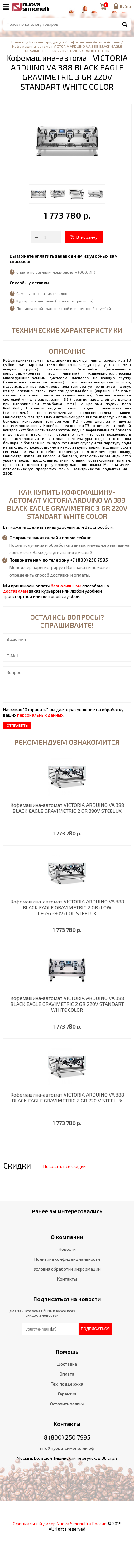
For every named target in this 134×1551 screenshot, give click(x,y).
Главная (18, 42)
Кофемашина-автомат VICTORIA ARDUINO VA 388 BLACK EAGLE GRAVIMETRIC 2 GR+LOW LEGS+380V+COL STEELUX (67, 907)
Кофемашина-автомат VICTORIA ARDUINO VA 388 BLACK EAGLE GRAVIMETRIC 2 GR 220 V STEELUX (67, 1097)
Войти (125, 6)
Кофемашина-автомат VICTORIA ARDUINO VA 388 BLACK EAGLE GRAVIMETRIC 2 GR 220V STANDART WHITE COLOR (67, 1004)
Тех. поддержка (67, 1383)
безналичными (66, 585)
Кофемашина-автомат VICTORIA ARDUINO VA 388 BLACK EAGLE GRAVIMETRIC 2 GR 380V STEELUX (67, 808)
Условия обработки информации (67, 1269)
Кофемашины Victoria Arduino (94, 42)
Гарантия (67, 1393)
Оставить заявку (67, 1403)
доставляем (15, 591)
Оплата (67, 1374)
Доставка (67, 1364)
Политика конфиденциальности (67, 1259)
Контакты (67, 1279)
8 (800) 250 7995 (67, 1437)
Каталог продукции (46, 42)
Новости (67, 1249)
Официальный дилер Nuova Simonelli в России (60, 1523)
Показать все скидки (64, 1166)
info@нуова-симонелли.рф (67, 1448)
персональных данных (40, 714)
